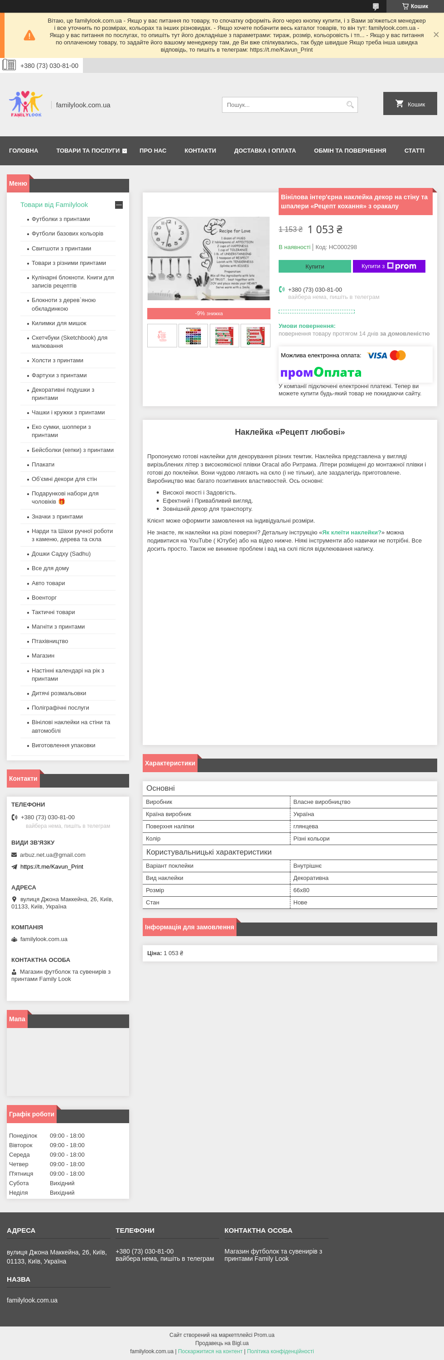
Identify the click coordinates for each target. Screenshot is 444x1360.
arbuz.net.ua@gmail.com (53, 854)
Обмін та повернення (350, 150)
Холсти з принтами (57, 360)
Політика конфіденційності (280, 1351)
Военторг (44, 597)
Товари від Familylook (54, 204)
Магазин (43, 655)
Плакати (43, 464)
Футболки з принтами (61, 219)
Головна (23, 150)
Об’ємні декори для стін (64, 479)
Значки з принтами (57, 516)
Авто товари (48, 583)
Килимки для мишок (59, 323)
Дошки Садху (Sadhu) (61, 553)
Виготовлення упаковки (64, 745)
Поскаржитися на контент (210, 1351)
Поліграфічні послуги (60, 707)
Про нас (153, 150)
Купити (314, 266)
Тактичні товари (53, 612)
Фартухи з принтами (59, 375)
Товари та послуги (88, 150)
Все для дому (50, 568)
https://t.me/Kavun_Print (51, 866)
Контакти (201, 150)
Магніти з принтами (58, 626)
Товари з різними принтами (69, 263)
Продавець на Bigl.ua (222, 1343)
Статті (415, 150)
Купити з (389, 266)
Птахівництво (50, 641)
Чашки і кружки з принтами (68, 412)
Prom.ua (264, 1335)
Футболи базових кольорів (67, 233)
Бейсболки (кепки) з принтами (73, 450)
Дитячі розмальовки (59, 693)
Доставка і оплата (265, 150)
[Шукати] (350, 105)
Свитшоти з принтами (61, 248)
